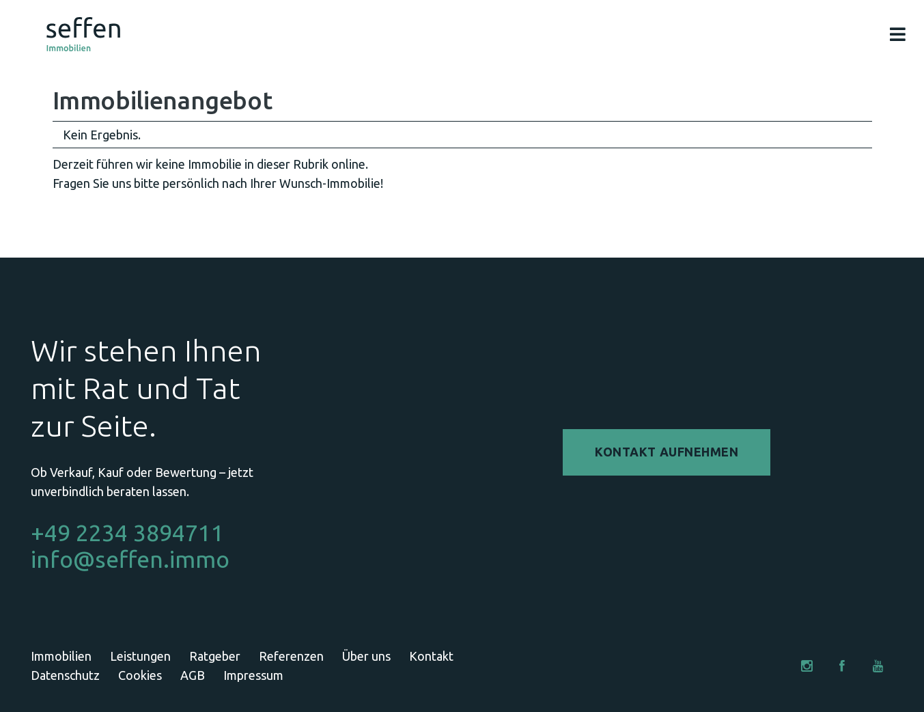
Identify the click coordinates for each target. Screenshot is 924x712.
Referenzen (291, 656)
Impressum (253, 675)
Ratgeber (214, 656)
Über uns (366, 656)
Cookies (140, 675)
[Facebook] (842, 666)
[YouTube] (878, 666)
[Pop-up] (898, 34)
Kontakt (431, 656)
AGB (192, 675)
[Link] (83, 34)
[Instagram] (807, 666)
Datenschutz (65, 675)
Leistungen (140, 656)
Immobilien (61, 656)
